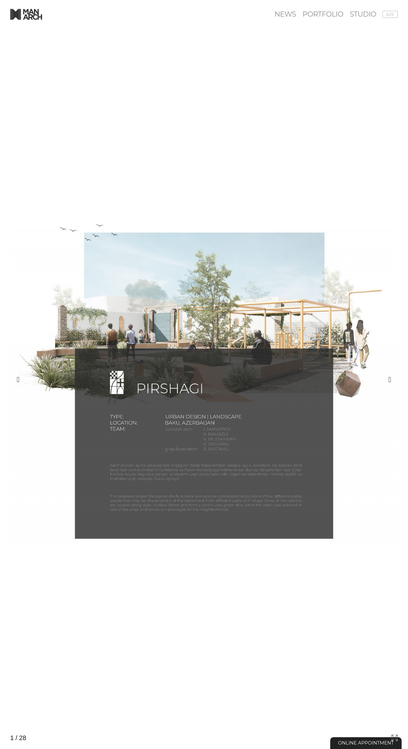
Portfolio (322, 14)
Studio (363, 14)
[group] (204, 379)
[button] (18, 379)
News (285, 14)
